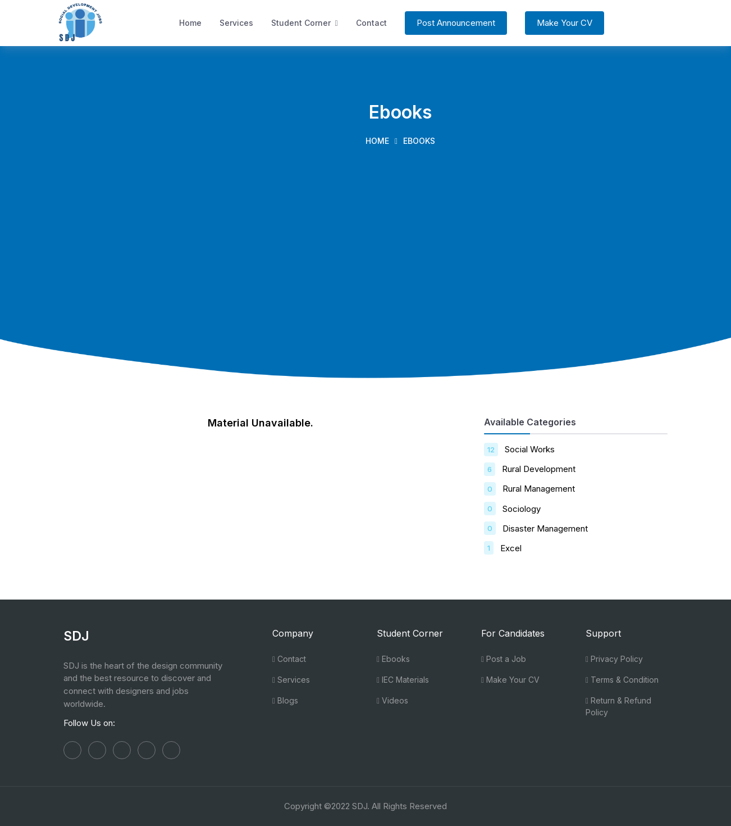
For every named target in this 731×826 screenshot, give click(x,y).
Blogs (285, 700)
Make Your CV (564, 22)
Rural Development (538, 469)
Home (190, 23)
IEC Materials (403, 679)
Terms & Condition (622, 679)
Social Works (530, 449)
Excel (511, 548)
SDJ (359, 806)
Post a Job (503, 659)
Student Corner (304, 23)
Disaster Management (545, 528)
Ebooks (393, 659)
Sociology (521, 508)
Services (236, 23)
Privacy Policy (614, 659)
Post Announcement (456, 22)
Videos (392, 700)
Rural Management (538, 488)
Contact (371, 23)
